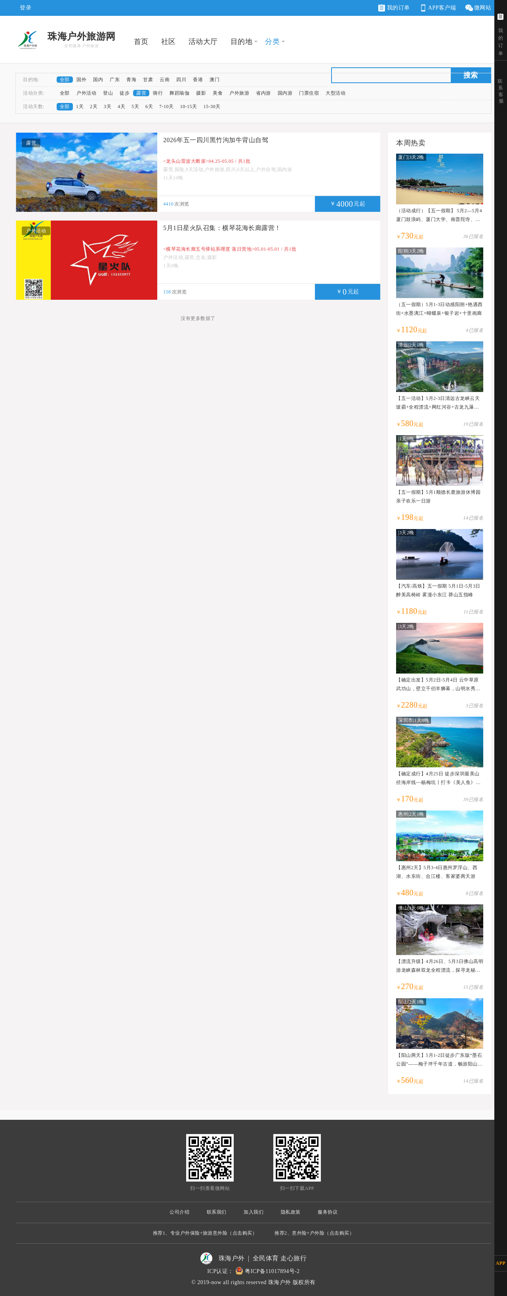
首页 (141, 42)
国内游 (285, 93)
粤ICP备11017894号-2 (272, 1271)
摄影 (201, 93)
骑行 (158, 93)
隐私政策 (291, 1212)
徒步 (125, 93)
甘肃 (148, 79)
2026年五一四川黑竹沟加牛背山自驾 (215, 140)
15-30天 (212, 106)
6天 (149, 106)
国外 (81, 79)
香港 (198, 79)
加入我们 (253, 1212)
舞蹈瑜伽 (179, 93)
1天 (80, 106)
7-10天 (166, 106)
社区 (168, 42)
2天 (93, 106)
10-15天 (188, 106)
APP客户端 (437, 8)
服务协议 (327, 1212)
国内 (98, 79)
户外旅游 (239, 93)
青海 (131, 79)
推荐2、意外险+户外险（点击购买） (314, 1233)
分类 (272, 42)
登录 (25, 8)
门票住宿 (309, 93)
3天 (107, 106)
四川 (181, 79)
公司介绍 (179, 1212)
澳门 (214, 79)
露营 (141, 93)
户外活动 (86, 93)
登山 (108, 93)
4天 (121, 106)
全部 (65, 79)
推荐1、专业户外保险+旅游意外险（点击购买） (205, 1233)
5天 (135, 106)
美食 (218, 93)
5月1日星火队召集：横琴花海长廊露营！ (222, 228)
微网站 (478, 8)
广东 (115, 79)
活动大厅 (203, 42)
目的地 (242, 42)
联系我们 (217, 1212)
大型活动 (335, 93)
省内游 (263, 93)
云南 (165, 79)
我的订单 (394, 7)
